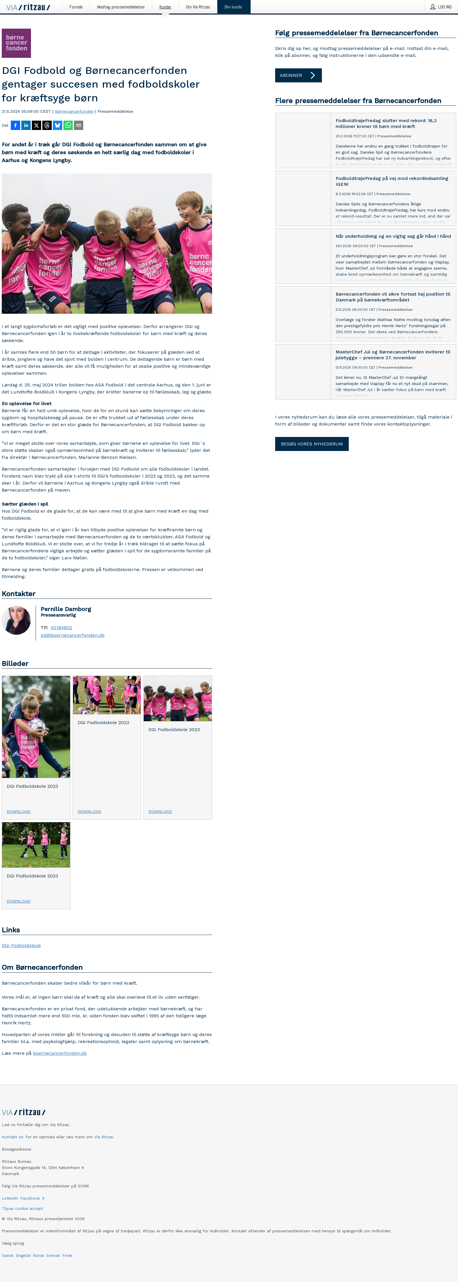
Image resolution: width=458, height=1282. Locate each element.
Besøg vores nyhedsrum (312, 444)
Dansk (7, 1255)
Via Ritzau (104, 1136)
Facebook (30, 1198)
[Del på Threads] (47, 126)
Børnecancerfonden (74, 111)
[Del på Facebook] (15, 126)
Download (18, 811)
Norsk (38, 1255)
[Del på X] (36, 126)
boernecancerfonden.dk (60, 1053)
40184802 (61, 627)
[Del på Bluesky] (57, 126)
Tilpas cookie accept (22, 1208)
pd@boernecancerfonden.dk (73, 635)
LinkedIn (10, 1198)
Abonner (298, 75)
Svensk (53, 1255)
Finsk (67, 1255)
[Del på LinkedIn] (26, 126)
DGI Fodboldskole (21, 945)
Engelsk (23, 1255)
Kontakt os (12, 1136)
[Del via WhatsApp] (68, 126)
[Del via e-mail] (78, 126)
